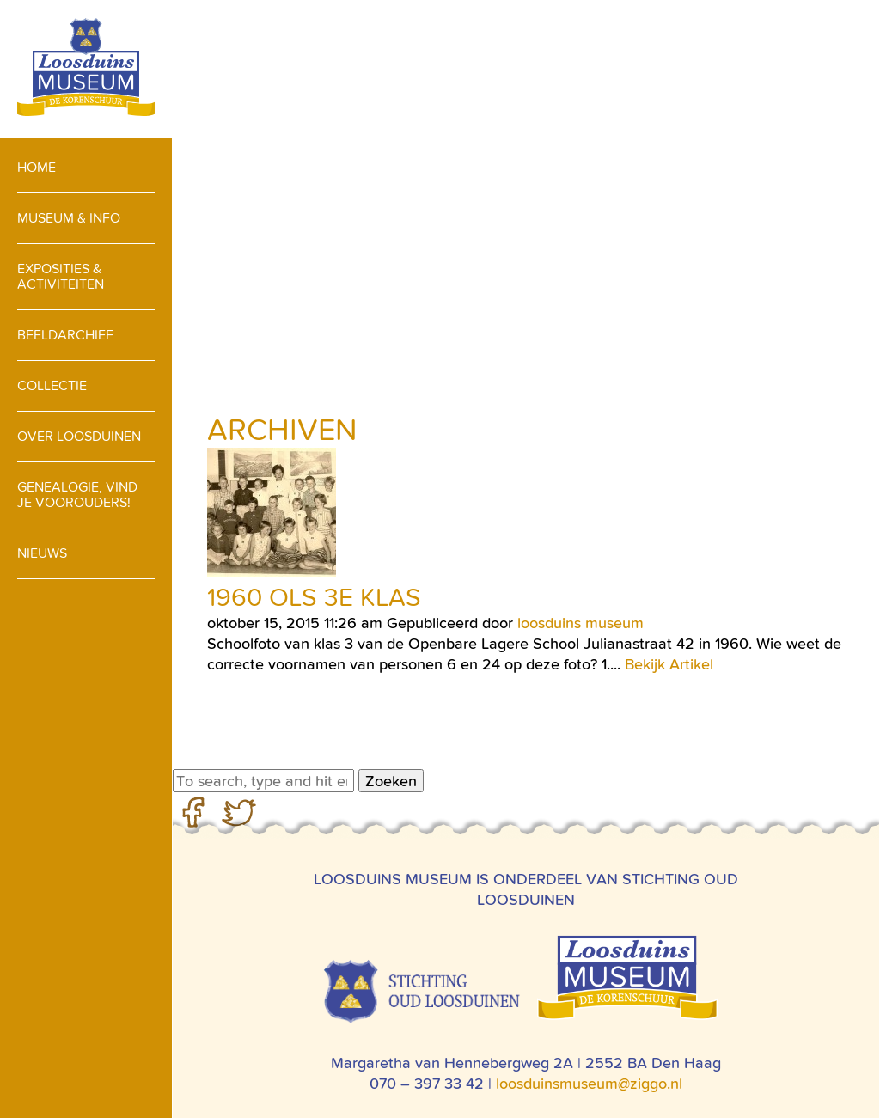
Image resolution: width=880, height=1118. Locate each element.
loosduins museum (580, 623)
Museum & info (68, 218)
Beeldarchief (65, 335)
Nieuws (42, 553)
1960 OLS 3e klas (314, 597)
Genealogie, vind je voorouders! (77, 494)
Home (36, 167)
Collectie (52, 385)
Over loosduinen (79, 436)
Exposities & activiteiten (60, 276)
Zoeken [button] (391, 781)
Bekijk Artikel (669, 664)
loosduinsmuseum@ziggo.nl (589, 1083)
